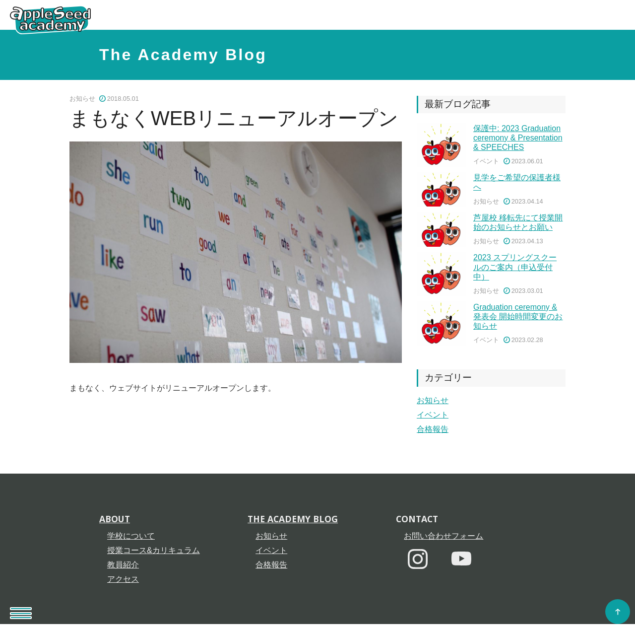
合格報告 (432, 429)
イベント (432, 415)
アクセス (123, 581)
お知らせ (432, 400)
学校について (131, 538)
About (114, 521)
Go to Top (620, 614)
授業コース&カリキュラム (153, 553)
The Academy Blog (183, 55)
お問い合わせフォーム (443, 538)
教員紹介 (123, 567)
